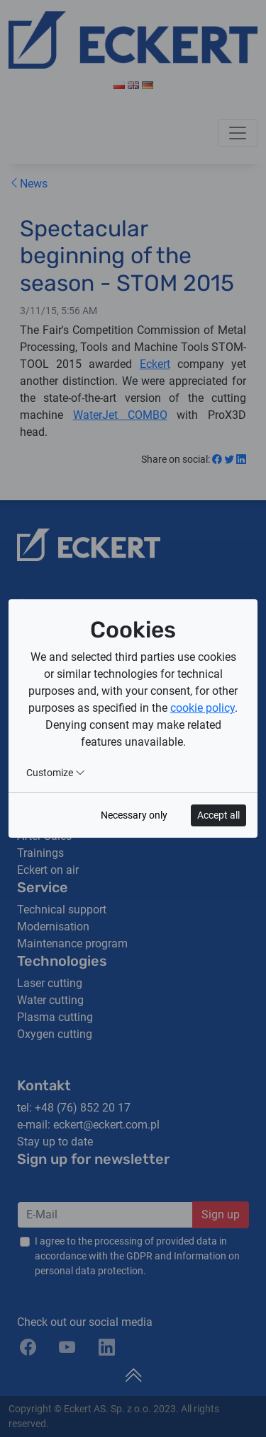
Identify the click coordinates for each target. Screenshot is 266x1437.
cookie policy (202, 708)
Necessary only (134, 815)
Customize (55, 772)
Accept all (218, 815)
